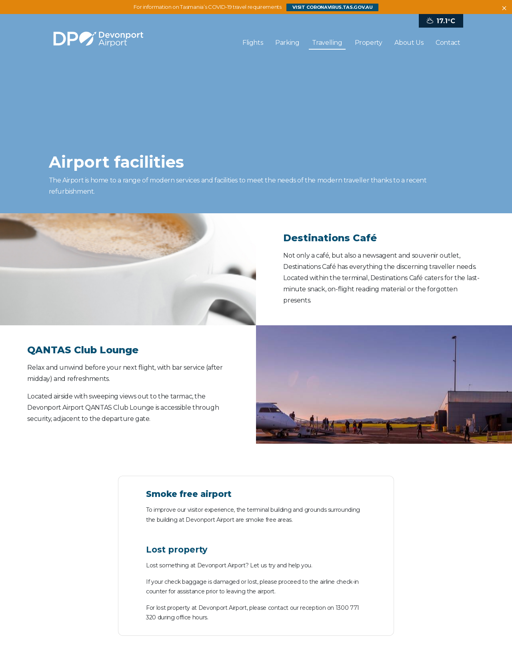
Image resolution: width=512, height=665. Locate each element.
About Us (408, 42)
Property (368, 42)
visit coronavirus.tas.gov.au (332, 7)
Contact (448, 42)
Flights (252, 42)
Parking (287, 42)
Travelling (327, 42)
